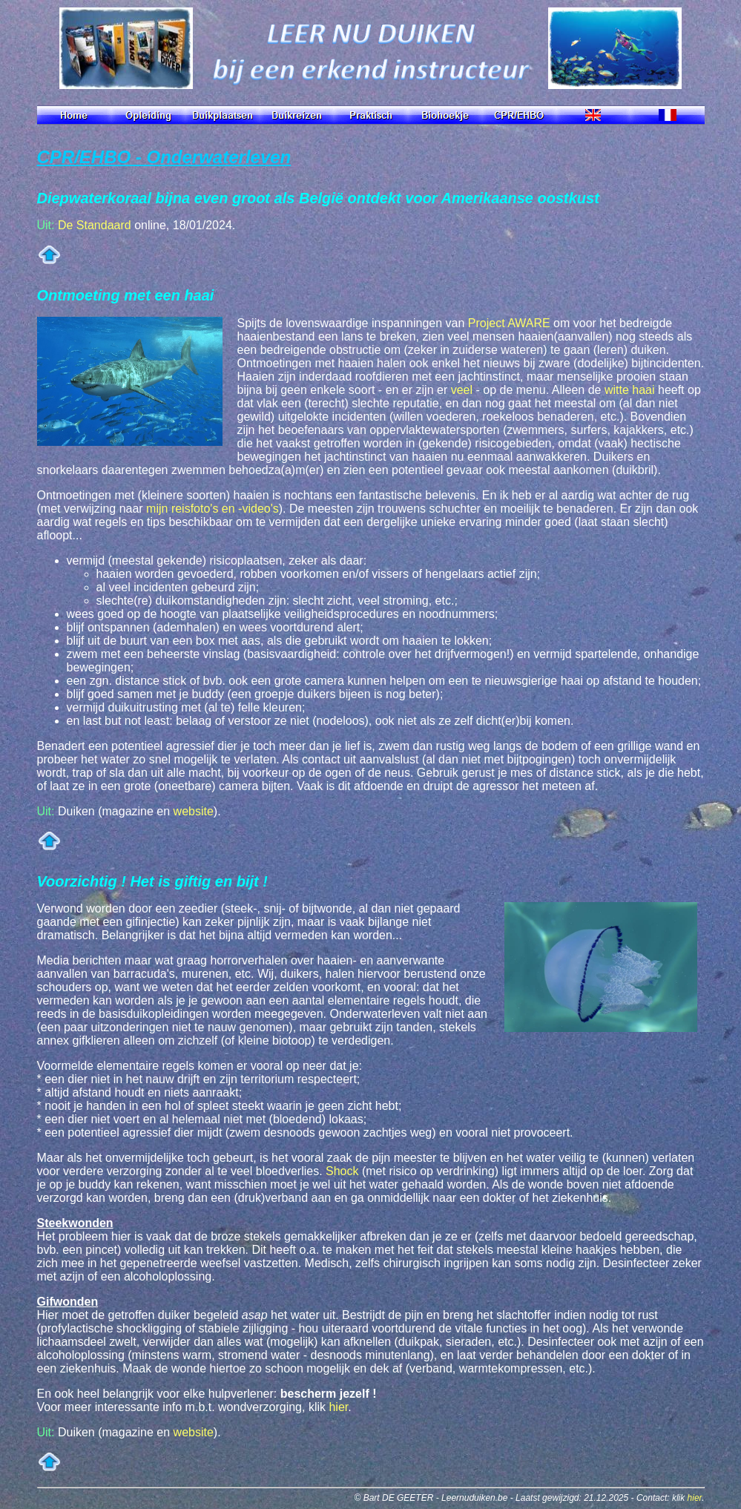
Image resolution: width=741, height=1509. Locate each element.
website (194, 811)
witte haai (630, 390)
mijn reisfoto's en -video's (212, 508)
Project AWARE (509, 323)
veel (461, 390)
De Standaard (94, 225)
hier (338, 1407)
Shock (342, 1171)
